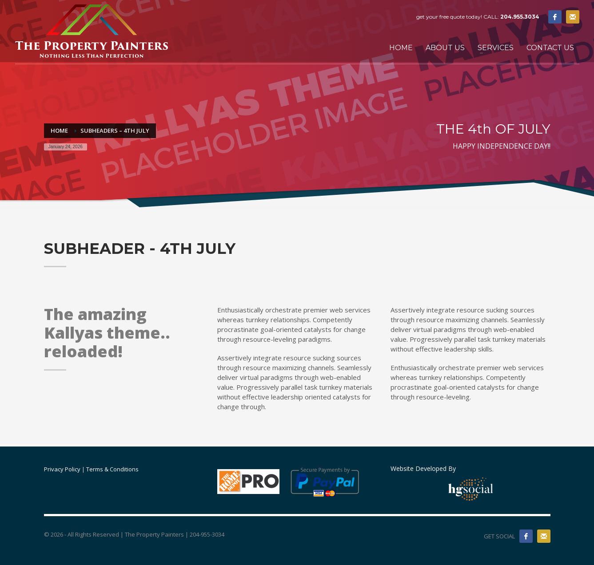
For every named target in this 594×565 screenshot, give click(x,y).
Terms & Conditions (112, 469)
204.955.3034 (519, 16)
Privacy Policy (62, 469)
